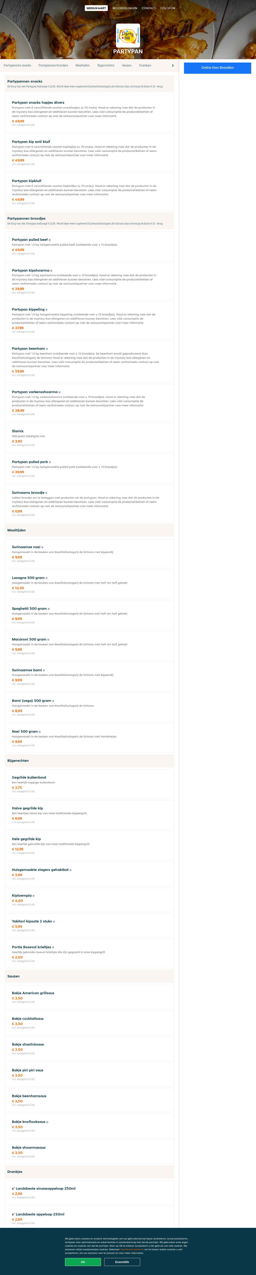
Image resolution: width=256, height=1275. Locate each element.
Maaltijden (83, 65)
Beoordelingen (125, 8)
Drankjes (145, 65)
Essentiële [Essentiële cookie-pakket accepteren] (122, 1262)
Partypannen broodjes (53, 65)
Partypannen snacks (17, 65)
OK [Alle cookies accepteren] (83, 1262)
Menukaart (96, 8)
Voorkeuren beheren (132, 1249)
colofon (168, 8)
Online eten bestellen (217, 67)
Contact (149, 8)
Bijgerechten (105, 65)
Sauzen (127, 65)
